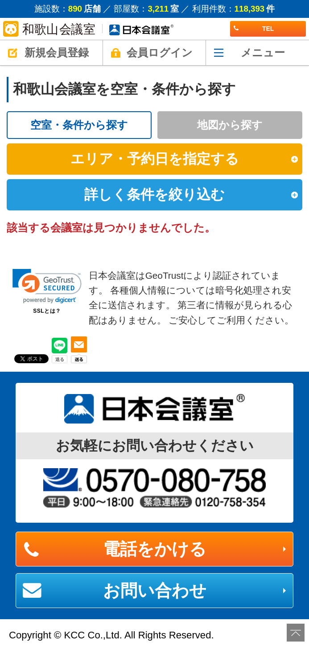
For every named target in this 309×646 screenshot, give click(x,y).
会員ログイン (160, 52)
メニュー (263, 52)
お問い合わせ (154, 590)
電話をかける (154, 549)
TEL (254, 28)
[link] (47, 286)
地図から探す (230, 125)
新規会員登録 (57, 52)
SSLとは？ (47, 311)
